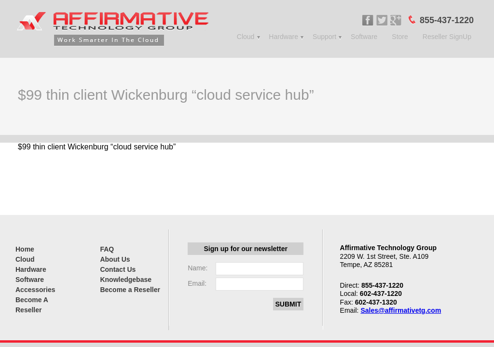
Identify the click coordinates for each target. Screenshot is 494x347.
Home (24, 249)
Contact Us (118, 269)
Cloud (246, 36)
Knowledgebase (125, 279)
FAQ (107, 249)
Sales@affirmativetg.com (400, 310)
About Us (115, 259)
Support (324, 36)
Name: (197, 268)
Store (400, 36)
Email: (197, 283)
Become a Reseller (130, 290)
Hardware (283, 36)
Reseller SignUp (447, 36)
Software (364, 36)
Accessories (35, 290)
